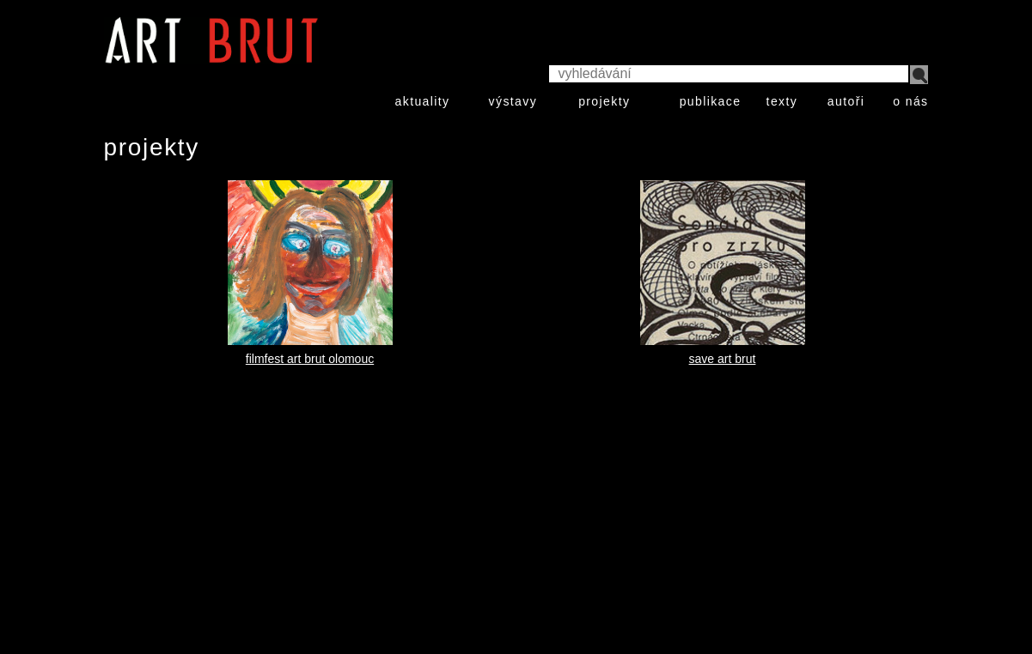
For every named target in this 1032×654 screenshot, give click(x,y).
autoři (845, 101)
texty (782, 101)
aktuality (422, 101)
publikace (711, 101)
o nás (910, 101)
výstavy (513, 101)
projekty (604, 101)
